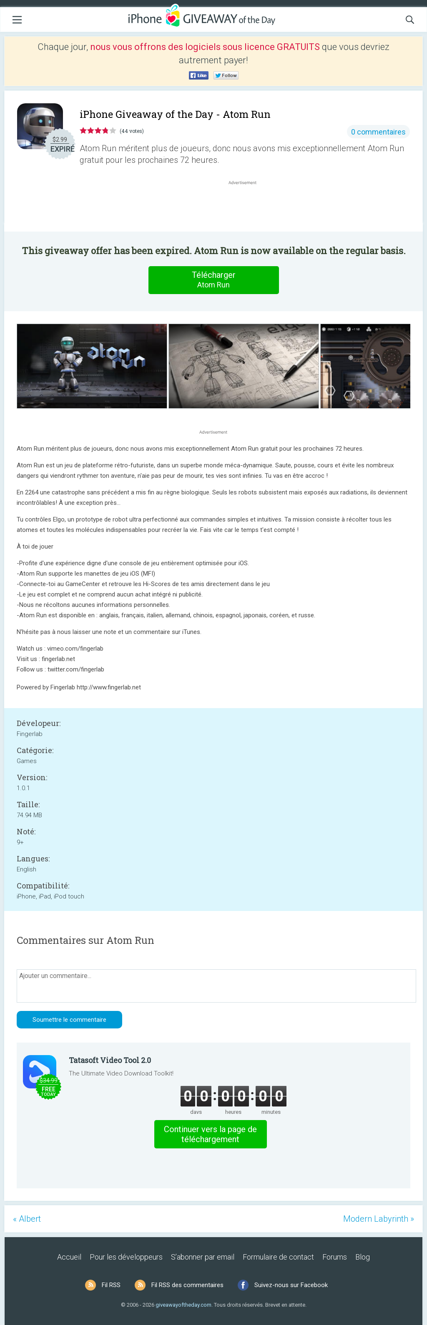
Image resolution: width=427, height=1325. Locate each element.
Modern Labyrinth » (378, 1219)
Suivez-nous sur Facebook (291, 1285)
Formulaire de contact (278, 1257)
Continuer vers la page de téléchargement (210, 1134)
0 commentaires (378, 131)
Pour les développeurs (126, 1257)
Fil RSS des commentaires (187, 1285)
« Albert (27, 1219)
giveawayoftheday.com (183, 1305)
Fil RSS (111, 1285)
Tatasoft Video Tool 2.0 (110, 1060)
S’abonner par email (202, 1257)
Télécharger (213, 280)
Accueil (69, 1257)
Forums (334, 1257)
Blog (362, 1257)
